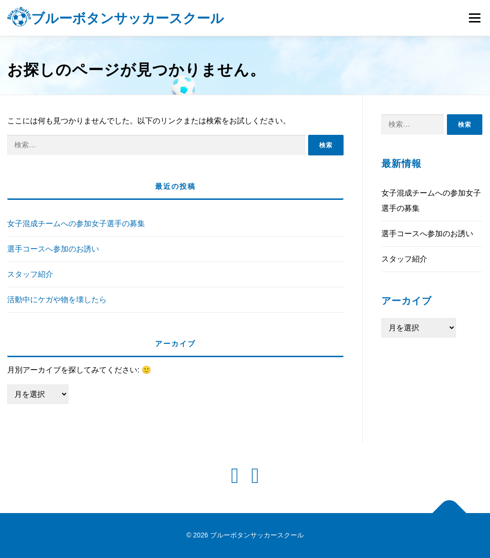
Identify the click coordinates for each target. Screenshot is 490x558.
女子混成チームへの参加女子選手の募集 (76, 223)
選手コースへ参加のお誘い (53, 249)
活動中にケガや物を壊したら (57, 299)
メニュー (474, 18)
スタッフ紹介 (30, 274)
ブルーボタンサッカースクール (127, 18)
